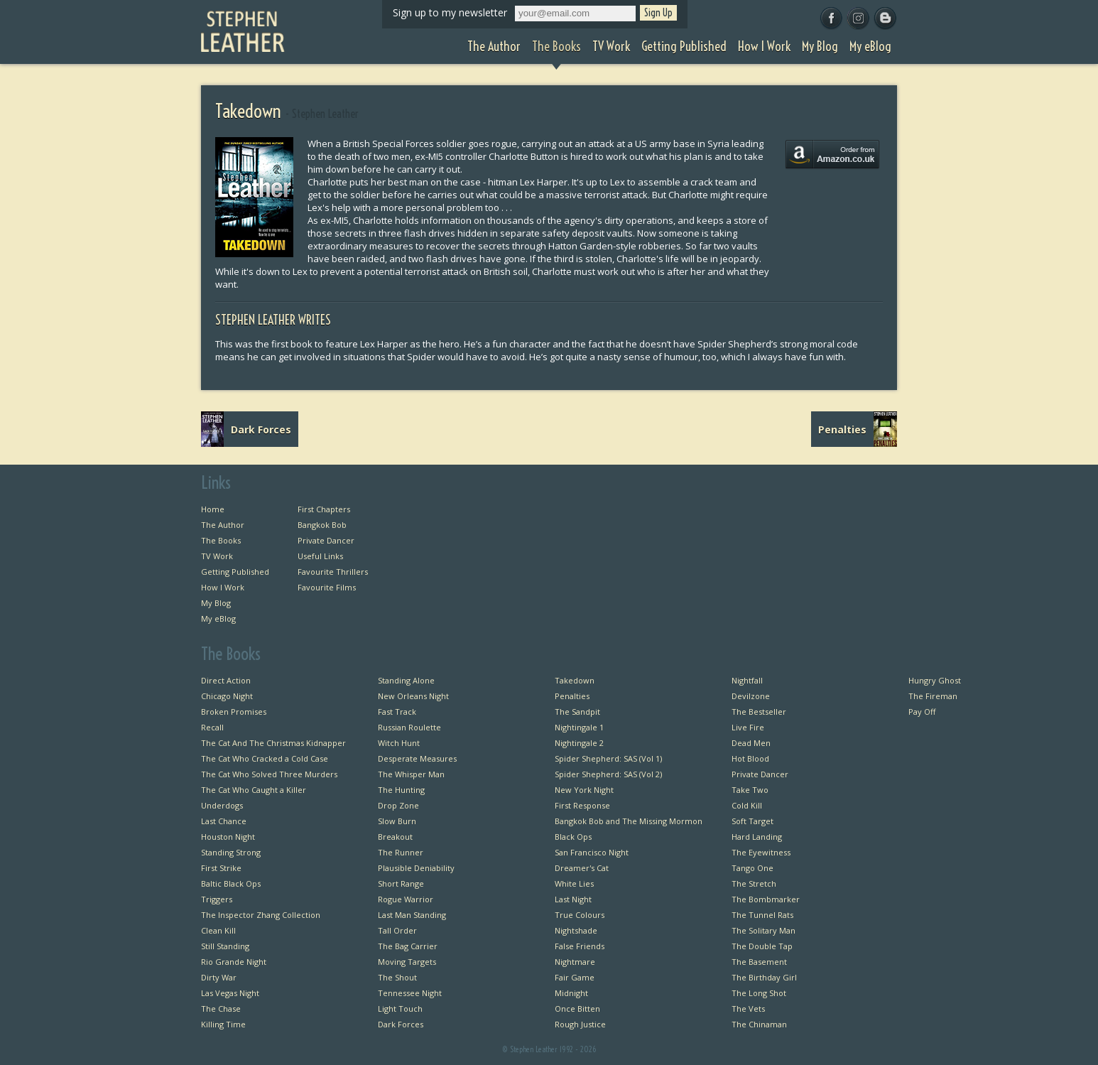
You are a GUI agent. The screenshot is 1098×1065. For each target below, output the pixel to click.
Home (212, 509)
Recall (212, 727)
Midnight (571, 993)
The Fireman (932, 696)
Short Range (401, 883)
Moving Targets (407, 961)
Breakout (395, 836)
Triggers (216, 899)
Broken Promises (233, 711)
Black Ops (573, 836)
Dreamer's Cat (582, 868)
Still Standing (225, 946)
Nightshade (576, 930)
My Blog (216, 603)
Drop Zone (398, 805)
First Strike (221, 868)
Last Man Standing (412, 914)
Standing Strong (231, 852)
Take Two (750, 789)
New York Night (584, 789)
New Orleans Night (413, 696)
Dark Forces (400, 1024)
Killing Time (223, 1024)
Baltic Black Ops (231, 883)
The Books (221, 540)
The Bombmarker (766, 899)
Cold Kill (747, 805)
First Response (582, 805)
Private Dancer (326, 540)
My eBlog (218, 618)
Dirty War (219, 977)
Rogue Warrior (405, 899)
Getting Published (235, 571)
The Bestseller (759, 711)
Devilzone (751, 696)
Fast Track (397, 711)
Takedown (574, 680)
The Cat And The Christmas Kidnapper (273, 742)
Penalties (572, 696)
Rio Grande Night (233, 961)
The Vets (748, 1008)
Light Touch (400, 1008)
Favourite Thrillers (333, 571)
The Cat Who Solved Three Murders (269, 774)
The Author (222, 524)
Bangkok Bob (322, 524)
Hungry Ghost (934, 680)
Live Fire (748, 727)
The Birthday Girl (764, 977)
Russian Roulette (409, 727)
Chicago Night (227, 696)
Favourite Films (327, 587)
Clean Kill (218, 930)
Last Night (573, 899)
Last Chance (223, 821)
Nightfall (747, 680)
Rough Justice (580, 1024)
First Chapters (324, 509)
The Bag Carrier (407, 946)
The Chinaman (759, 1024)
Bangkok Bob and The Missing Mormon (628, 821)
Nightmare (575, 961)
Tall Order (397, 930)
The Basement (759, 961)
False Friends (579, 946)
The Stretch (754, 883)
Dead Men (751, 742)
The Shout (397, 977)
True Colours (579, 914)
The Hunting (401, 789)
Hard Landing (757, 836)
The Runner (400, 852)
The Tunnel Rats (762, 914)
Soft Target (752, 821)
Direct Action (226, 680)
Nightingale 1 (579, 727)
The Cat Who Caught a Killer (253, 789)
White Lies (574, 883)
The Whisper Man (411, 774)
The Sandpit (577, 711)
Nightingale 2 (579, 742)
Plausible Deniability (416, 868)
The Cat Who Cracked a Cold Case (264, 758)
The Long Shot (759, 993)
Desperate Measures (417, 758)
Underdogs (222, 805)
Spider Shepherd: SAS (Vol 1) (608, 758)
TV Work (217, 556)
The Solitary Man (763, 930)
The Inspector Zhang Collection (260, 914)
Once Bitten (577, 1008)
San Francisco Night (592, 852)
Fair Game (574, 977)
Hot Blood (750, 758)
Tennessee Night (410, 993)
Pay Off (921, 711)
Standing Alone (406, 680)
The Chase (221, 1008)
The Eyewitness (761, 852)
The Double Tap (762, 946)
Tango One (752, 868)
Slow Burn (397, 821)
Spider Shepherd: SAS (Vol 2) (608, 774)
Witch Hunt (399, 742)
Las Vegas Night (230, 993)
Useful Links (320, 556)
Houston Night (228, 836)
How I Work (222, 587)
